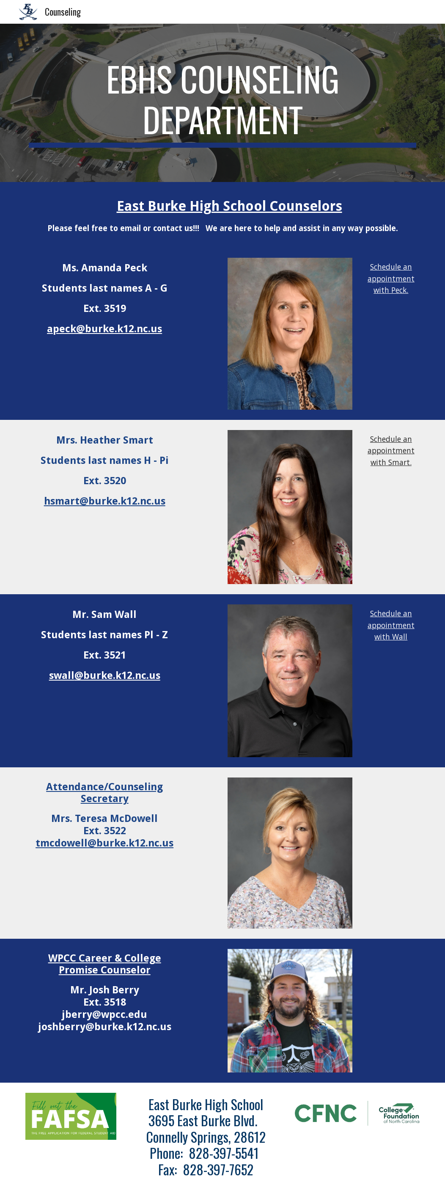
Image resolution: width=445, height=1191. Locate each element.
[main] (222, 103)
